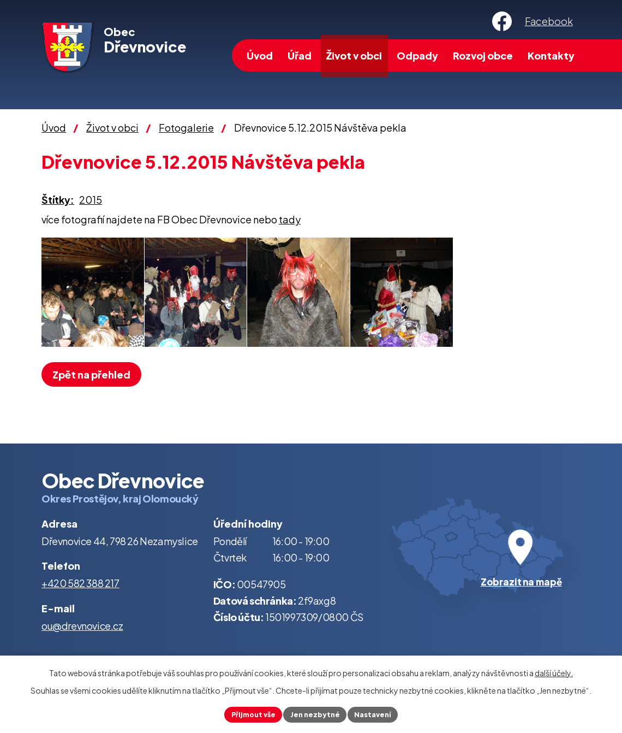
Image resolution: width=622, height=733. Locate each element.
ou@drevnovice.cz (82, 625)
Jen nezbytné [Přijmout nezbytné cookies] (315, 713)
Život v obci (354, 55)
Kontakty (551, 55)
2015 (90, 199)
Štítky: (57, 199)
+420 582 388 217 (80, 583)
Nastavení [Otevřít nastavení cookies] (378, 713)
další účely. (554, 671)
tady (290, 219)
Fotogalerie (186, 127)
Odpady (417, 55)
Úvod (260, 55)
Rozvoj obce (483, 55)
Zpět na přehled (95, 374)
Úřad (300, 55)
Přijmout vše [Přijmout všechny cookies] (248, 713)
